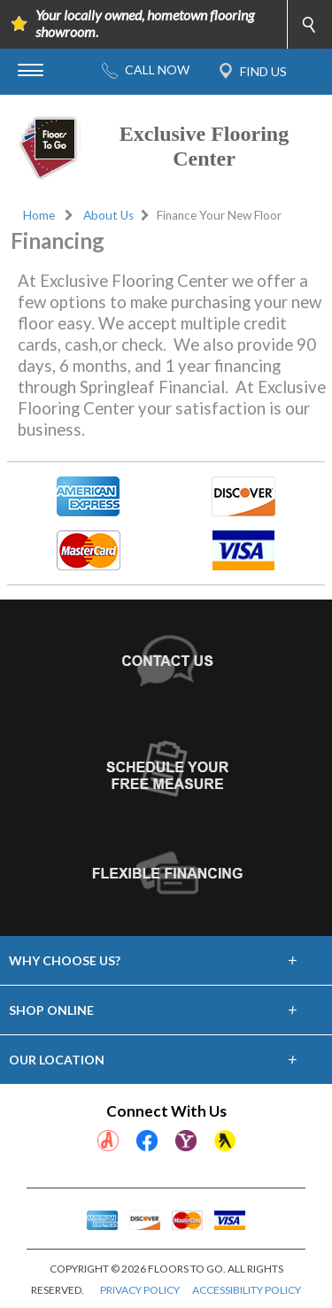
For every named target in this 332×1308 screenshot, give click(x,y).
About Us (108, 215)
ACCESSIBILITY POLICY (246, 1289)
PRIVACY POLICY (140, 1289)
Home (39, 215)
